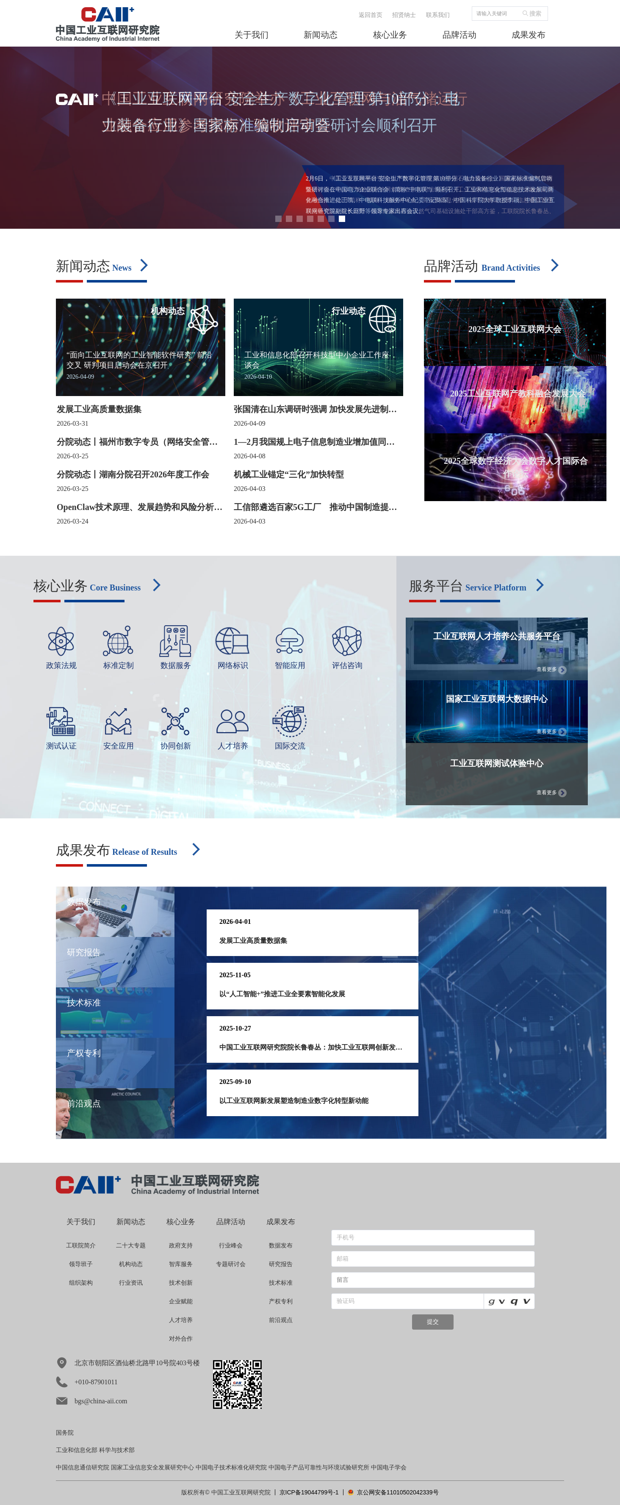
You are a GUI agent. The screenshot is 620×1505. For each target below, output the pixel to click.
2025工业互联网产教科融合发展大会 (518, 393)
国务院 (65, 1433)
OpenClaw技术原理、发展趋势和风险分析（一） (135, 507)
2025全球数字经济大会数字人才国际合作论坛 (516, 467)
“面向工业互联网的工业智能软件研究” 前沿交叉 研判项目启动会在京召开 (139, 360)
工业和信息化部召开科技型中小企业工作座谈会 (316, 360)
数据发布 (281, 1245)
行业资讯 (131, 1283)
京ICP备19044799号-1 (309, 1492)
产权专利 (281, 1301)
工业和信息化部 (76, 1450)
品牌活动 (230, 1222)
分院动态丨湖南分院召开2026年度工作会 (133, 474)
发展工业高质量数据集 (99, 409)
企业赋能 (181, 1301)
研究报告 (281, 1264)
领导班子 (81, 1264)
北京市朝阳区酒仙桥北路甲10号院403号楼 (128, 1362)
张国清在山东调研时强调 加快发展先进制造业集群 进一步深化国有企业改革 (315, 410)
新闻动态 (130, 1222)
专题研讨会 (231, 1264)
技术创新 (181, 1283)
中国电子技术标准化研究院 (231, 1467)
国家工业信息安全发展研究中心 (152, 1467)
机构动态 (131, 1264)
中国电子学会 (389, 1467)
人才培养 (181, 1320)
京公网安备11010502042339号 (393, 1492)
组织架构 (81, 1283)
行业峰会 (231, 1245)
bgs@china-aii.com (91, 1401)
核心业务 (180, 1222)
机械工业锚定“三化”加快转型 (289, 474)
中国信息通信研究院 (82, 1467)
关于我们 (80, 1222)
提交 (433, 1322)
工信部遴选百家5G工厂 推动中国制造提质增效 (315, 507)
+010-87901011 (87, 1381)
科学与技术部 (117, 1450)
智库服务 (181, 1264)
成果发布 (280, 1222)
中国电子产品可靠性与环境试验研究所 (318, 1467)
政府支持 (181, 1245)
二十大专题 (131, 1245)
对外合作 (181, 1339)
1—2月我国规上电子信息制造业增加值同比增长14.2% (314, 442)
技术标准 (281, 1283)
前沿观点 (281, 1320)
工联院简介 (81, 1245)
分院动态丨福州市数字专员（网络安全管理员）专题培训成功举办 (137, 442)
